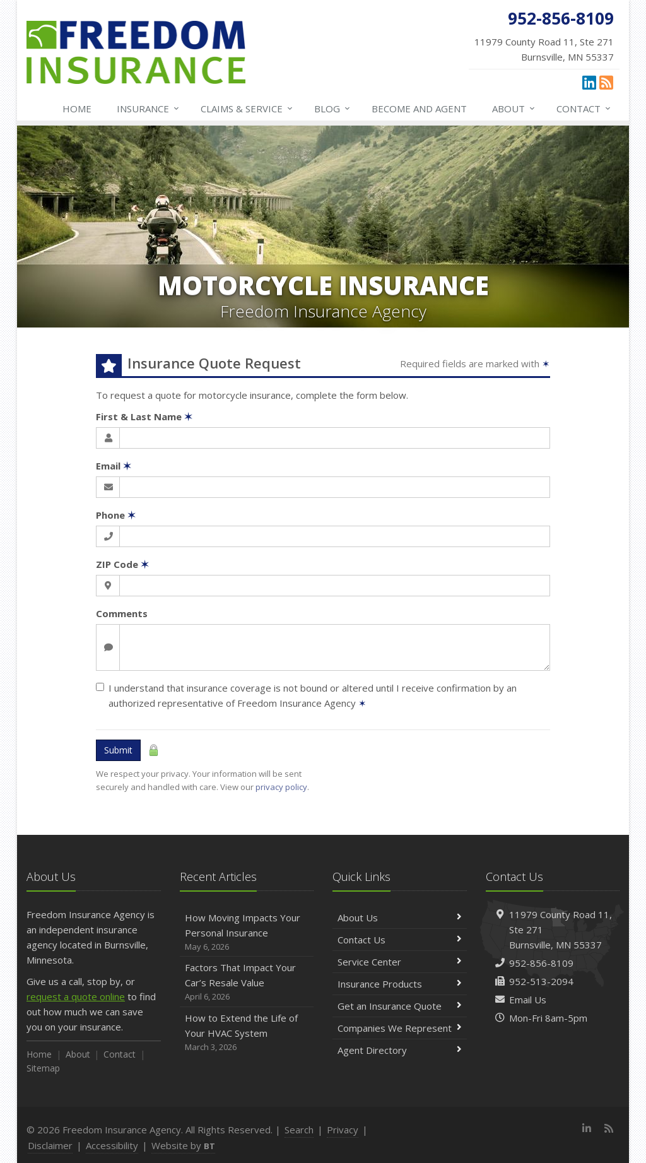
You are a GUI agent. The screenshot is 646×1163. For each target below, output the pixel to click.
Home (76, 108)
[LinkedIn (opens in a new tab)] (589, 82)
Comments (122, 613)
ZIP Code (122, 564)
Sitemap (43, 1068)
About (514, 108)
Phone (116, 515)
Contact (584, 108)
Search (299, 1129)
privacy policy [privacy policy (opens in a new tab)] (281, 787)
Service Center (400, 961)
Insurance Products (400, 983)
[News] (606, 82)
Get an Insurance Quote (400, 1006)
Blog (332, 108)
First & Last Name (144, 416)
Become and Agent (419, 108)
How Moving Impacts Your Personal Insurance (247, 932)
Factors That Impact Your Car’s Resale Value (247, 982)
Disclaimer (50, 1145)
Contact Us (400, 939)
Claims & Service (247, 108)
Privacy (342, 1129)
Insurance (148, 108)
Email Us (527, 999)
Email (113, 465)
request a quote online (75, 996)
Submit (118, 750)
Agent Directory (400, 1050)
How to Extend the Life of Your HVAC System (247, 1033)
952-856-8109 (541, 963)
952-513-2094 (541, 981)
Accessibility (112, 1145)
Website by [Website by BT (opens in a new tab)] (183, 1145)
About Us (400, 917)
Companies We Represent (400, 1028)
